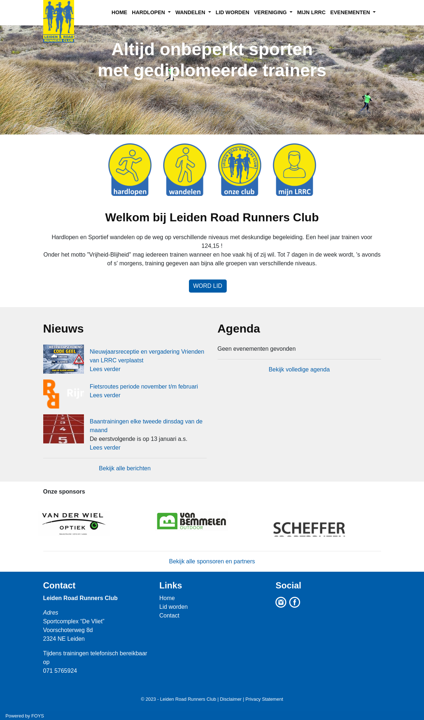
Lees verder (105, 369)
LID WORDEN (232, 12)
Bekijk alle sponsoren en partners (212, 561)
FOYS (37, 716)
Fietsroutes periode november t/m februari (144, 386)
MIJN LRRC (311, 12)
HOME (119, 12)
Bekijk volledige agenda (299, 369)
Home (167, 598)
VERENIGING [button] (271, 12)
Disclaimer (231, 699)
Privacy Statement (264, 699)
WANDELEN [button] (191, 12)
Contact (59, 585)
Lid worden (173, 607)
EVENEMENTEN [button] (351, 12)
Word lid (207, 286)
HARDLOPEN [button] (149, 12)
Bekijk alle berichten (124, 468)
